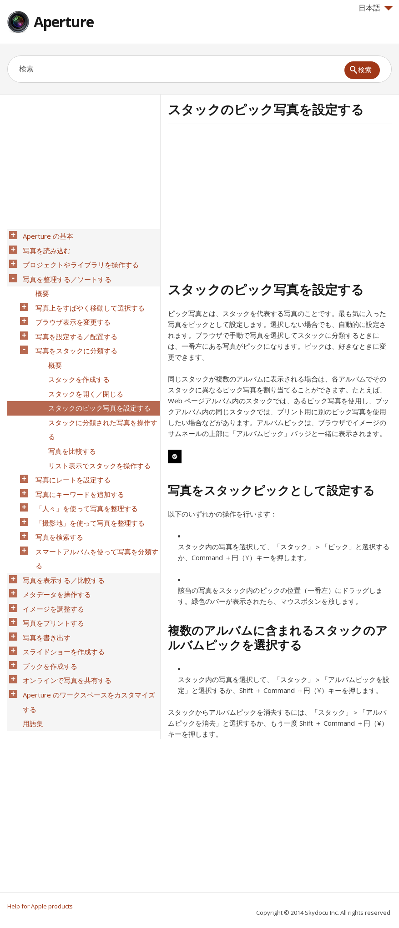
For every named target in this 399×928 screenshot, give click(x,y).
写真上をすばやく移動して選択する (87, 294)
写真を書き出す (44, 566)
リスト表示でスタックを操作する (96, 424)
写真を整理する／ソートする (64, 270)
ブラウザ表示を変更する (70, 306)
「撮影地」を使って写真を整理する (87, 471)
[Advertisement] (244, 201)
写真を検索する (57, 483)
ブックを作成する (47, 589)
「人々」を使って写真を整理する (84, 459)
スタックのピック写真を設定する (96, 376)
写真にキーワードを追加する (77, 447)
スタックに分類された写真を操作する (100, 394)
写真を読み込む (44, 246)
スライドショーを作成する (61, 577)
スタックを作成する (76, 353)
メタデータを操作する (54, 530)
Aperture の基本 (45, 235)
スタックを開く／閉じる (83, 365)
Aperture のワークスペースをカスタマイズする (89, 619)
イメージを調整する (50, 542)
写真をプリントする (50, 554)
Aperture (64, 21)
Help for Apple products (40, 906)
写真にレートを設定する (70, 436)
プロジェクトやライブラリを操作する (78, 258)
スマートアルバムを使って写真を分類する (94, 501)
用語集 (30, 637)
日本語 (376, 8)
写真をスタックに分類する (74, 329)
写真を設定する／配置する (74, 317)
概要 (39, 282)
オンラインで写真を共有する (64, 601)
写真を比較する (69, 412)
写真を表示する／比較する (61, 518)
